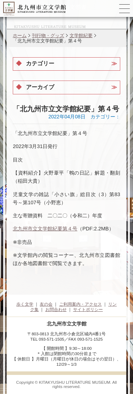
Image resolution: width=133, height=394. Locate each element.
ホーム (20, 35)
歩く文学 (24, 304)
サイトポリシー (88, 309)
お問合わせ (56, 309)
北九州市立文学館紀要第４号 (45, 228)
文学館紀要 (81, 35)
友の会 (46, 304)
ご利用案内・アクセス (80, 304)
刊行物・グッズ (48, 35)
